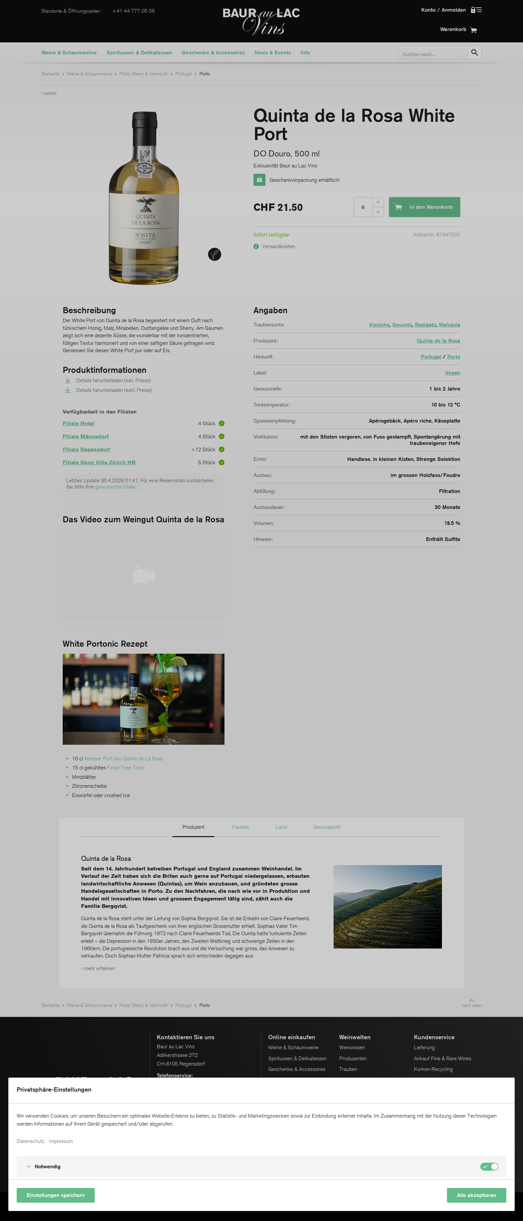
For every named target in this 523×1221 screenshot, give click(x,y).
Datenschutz (30, 1141)
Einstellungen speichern (56, 1195)
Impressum (61, 1141)
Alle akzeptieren (476, 1195)
